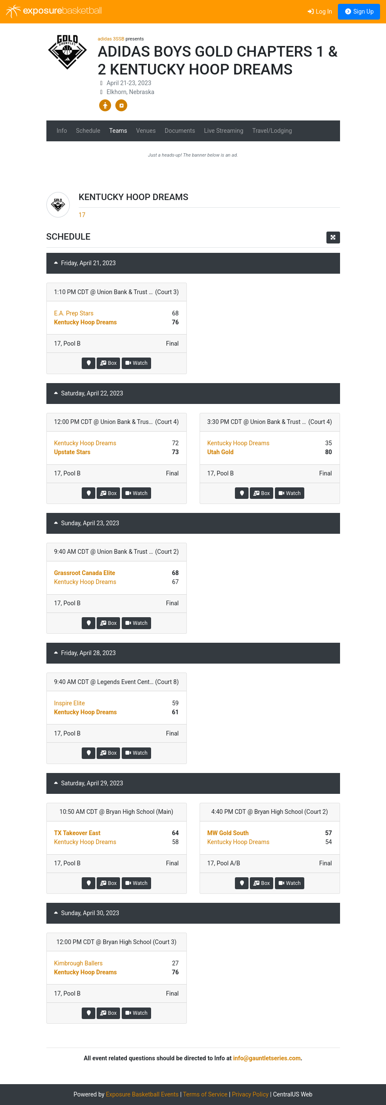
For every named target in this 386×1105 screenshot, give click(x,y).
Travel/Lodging (272, 130)
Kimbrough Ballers (78, 963)
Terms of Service (205, 1094)
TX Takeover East (77, 833)
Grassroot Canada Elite (84, 573)
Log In (319, 11)
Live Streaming (223, 130)
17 (82, 215)
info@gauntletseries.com (267, 1058)
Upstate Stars (72, 452)
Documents (180, 130)
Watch (136, 363)
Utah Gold (220, 452)
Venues (146, 130)
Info (62, 130)
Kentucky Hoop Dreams (85, 322)
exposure (54, 11)
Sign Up (359, 11)
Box (108, 363)
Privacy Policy (250, 1094)
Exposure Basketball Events (142, 1094)
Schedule (88, 130)
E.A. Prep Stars (74, 313)
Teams (118, 130)
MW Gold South (228, 833)
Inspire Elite (69, 703)
